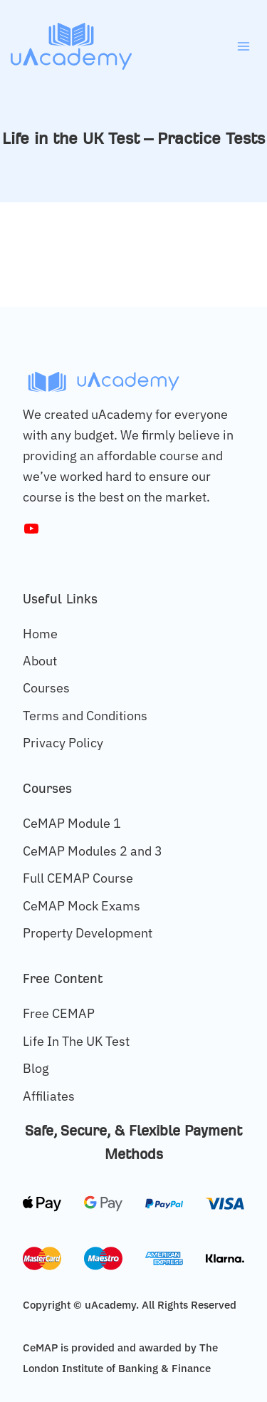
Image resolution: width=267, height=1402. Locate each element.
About (40, 661)
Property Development (87, 933)
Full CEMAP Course (78, 878)
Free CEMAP (59, 1013)
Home (40, 633)
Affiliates (49, 1096)
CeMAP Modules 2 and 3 (92, 851)
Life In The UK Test (76, 1041)
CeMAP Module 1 (72, 823)
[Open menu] (243, 46)
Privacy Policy (63, 742)
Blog (36, 1068)
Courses (46, 688)
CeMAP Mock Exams (81, 906)
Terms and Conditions (85, 715)
